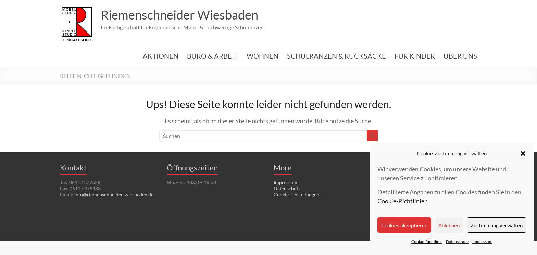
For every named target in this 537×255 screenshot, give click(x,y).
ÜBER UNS (460, 56)
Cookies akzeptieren (404, 225)
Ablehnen (449, 225)
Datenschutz (457, 241)
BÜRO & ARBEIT (212, 56)
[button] (523, 153)
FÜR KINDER (415, 56)
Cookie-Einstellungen (296, 194)
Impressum (482, 241)
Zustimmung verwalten (497, 225)
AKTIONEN (160, 56)
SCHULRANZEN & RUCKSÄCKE (336, 56)
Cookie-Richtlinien (402, 201)
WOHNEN (262, 56)
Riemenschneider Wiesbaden (179, 14)
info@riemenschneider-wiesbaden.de (113, 194)
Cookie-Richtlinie (426, 241)
